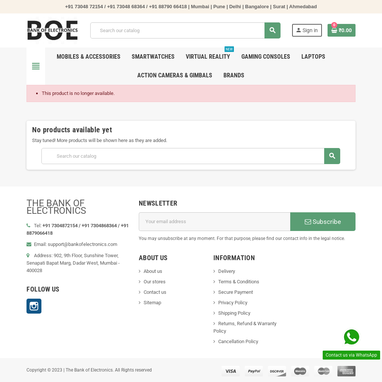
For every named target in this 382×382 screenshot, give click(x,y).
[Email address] (215, 221)
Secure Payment (235, 292)
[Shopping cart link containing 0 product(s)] (342, 30)
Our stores (155, 281)
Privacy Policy (232, 302)
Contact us (155, 292)
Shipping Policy (234, 313)
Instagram (33, 306)
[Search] (185, 30)
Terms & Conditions (238, 281)
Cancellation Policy (238, 341)
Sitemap (152, 302)
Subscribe (323, 221)
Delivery (226, 271)
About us (153, 271)
